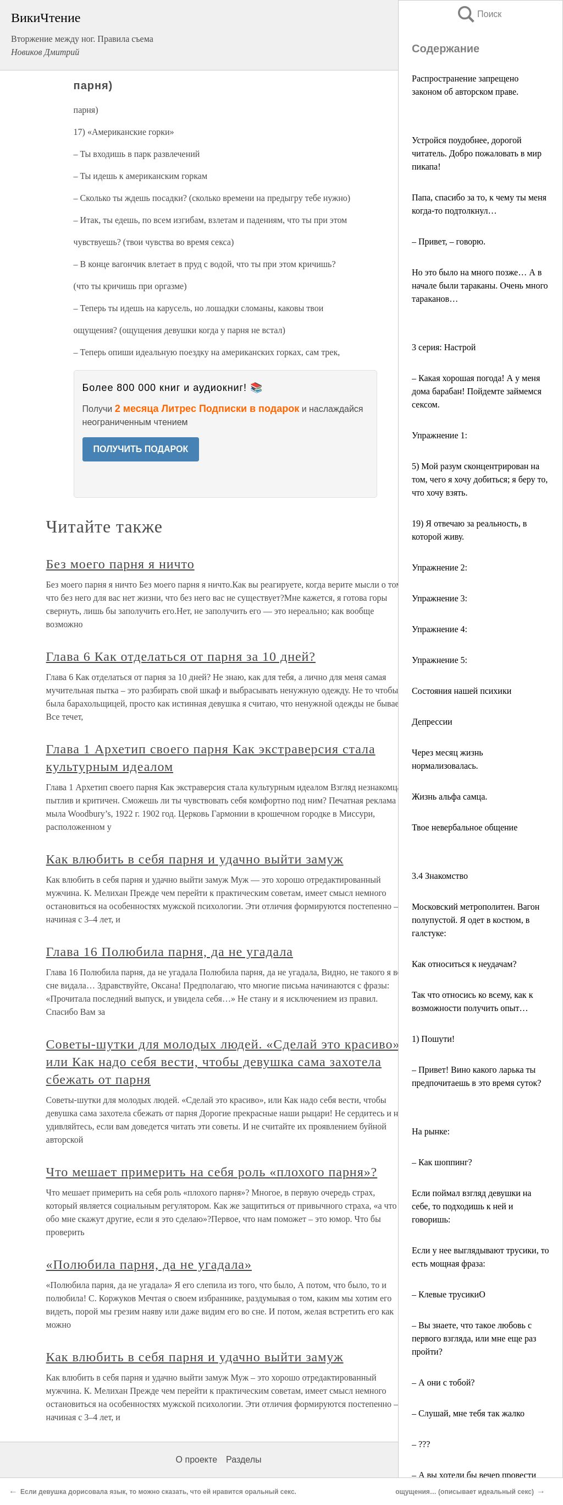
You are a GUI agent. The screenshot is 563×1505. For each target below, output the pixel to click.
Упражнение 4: (439, 629)
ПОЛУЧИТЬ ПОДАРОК (141, 449)
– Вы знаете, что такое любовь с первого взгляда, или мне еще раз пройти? (474, 1338)
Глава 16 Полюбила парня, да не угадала (169, 951)
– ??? (421, 1444)
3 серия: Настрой (444, 347)
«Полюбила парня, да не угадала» (149, 1264)
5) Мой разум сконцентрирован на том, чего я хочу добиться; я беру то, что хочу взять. (480, 479)
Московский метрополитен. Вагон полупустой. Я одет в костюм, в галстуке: (475, 920)
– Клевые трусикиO (448, 1294)
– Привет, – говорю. (448, 241)
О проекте (196, 1459)
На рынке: (431, 1131)
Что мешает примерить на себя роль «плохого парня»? (212, 1172)
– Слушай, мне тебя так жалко (468, 1413)
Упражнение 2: (439, 567)
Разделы (243, 1459)
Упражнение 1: (439, 435)
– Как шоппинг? (442, 1162)
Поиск (479, 14)
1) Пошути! (433, 1039)
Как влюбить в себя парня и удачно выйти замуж (195, 859)
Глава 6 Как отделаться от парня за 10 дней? (181, 656)
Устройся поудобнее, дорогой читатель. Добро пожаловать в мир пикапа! (477, 153)
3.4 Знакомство (440, 876)
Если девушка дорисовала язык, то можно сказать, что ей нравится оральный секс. (158, 1492)
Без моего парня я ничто (120, 564)
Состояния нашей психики (461, 691)
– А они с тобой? (443, 1382)
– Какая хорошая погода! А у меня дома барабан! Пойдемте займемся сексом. (477, 391)
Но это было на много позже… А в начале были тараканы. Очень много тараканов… (480, 285)
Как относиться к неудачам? (464, 964)
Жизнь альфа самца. (449, 796)
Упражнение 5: (439, 660)
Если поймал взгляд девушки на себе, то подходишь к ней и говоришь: (471, 1206)
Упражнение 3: (439, 598)
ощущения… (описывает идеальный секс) (464, 1492)
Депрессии (432, 721)
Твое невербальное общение (464, 827)
